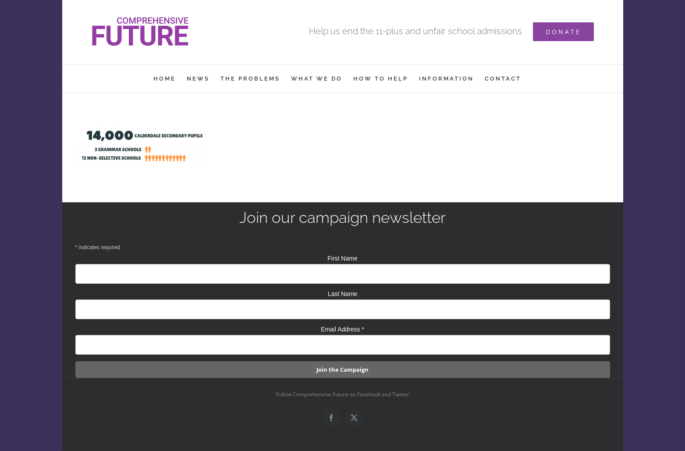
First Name (342, 258)
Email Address (342, 329)
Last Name (343, 293)
